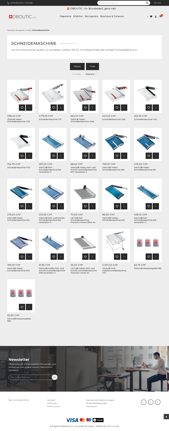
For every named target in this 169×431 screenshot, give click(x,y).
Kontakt (29, 3)
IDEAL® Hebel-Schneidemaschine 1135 (18, 120)
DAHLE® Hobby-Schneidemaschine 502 (113, 219)
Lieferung (52, 403)
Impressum (91, 406)
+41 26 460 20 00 (15, 3)
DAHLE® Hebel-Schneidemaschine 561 (145, 168)
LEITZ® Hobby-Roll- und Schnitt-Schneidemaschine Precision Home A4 (84, 270)
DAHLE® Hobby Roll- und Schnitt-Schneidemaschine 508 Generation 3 (52, 270)
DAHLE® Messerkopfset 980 (19, 320)
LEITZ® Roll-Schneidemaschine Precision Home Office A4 (83, 220)
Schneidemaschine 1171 (50, 119)
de (159, 3)
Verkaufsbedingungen (96, 403)
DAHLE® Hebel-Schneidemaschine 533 (18, 269)
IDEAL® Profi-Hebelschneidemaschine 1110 (114, 270)
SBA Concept (113, 426)
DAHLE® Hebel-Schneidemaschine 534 (18, 219)
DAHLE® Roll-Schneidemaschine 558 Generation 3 (145, 220)
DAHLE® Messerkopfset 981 (147, 268)
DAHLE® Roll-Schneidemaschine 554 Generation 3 (50, 169)
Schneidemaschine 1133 (18, 167)
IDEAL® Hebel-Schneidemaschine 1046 (82, 120)
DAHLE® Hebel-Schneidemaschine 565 (113, 168)
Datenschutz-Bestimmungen (100, 400)
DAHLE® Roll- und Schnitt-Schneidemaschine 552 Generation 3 (52, 220)
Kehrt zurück (53, 406)
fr (155, 3)
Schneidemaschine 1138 (113, 119)
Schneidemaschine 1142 (145, 119)
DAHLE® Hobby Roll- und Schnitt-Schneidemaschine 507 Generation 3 (84, 169)
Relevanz (91, 74)
